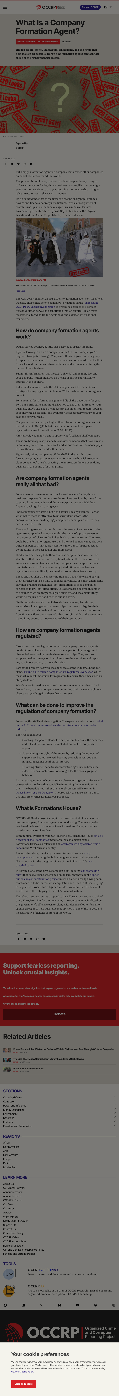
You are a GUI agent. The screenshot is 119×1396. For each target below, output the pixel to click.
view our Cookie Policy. (22, 1371)
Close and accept (23, 1383)
